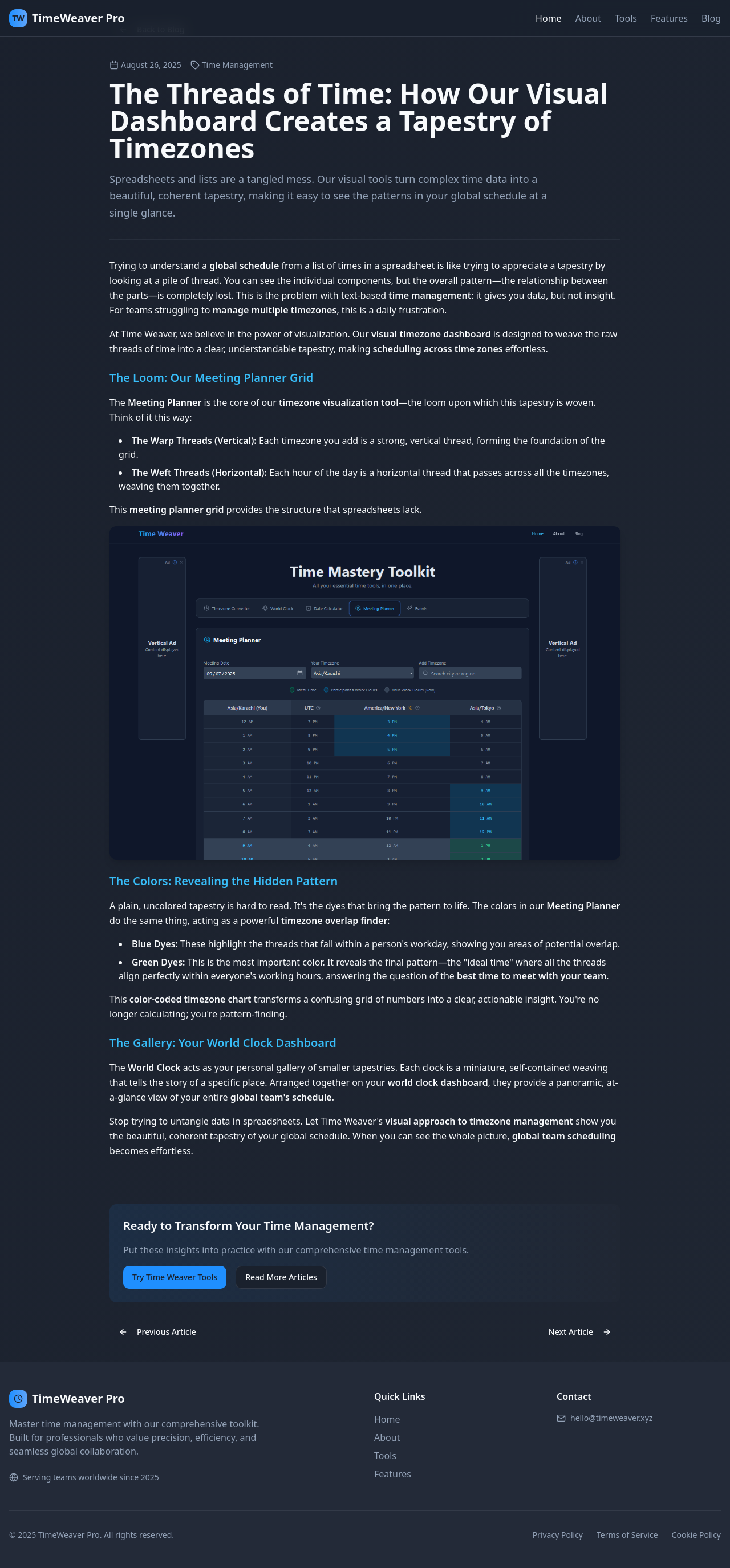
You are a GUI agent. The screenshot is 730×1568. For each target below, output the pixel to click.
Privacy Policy (558, 1534)
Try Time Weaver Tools (174, 1277)
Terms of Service (627, 1534)
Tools (626, 18)
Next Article (580, 1331)
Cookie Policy (696, 1534)
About (588, 18)
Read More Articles (281, 1277)
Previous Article (157, 1331)
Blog (711, 18)
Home (549, 18)
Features (669, 18)
